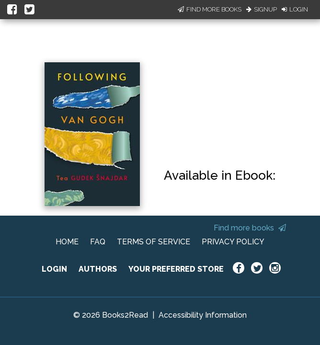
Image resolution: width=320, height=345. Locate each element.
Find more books (250, 227)
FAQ (97, 241)
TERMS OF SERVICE (153, 241)
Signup (261, 9)
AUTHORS (98, 269)
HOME (67, 241)
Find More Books (209, 9)
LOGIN (54, 269)
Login (295, 9)
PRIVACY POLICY (233, 241)
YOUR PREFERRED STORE (176, 269)
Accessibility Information (203, 315)
